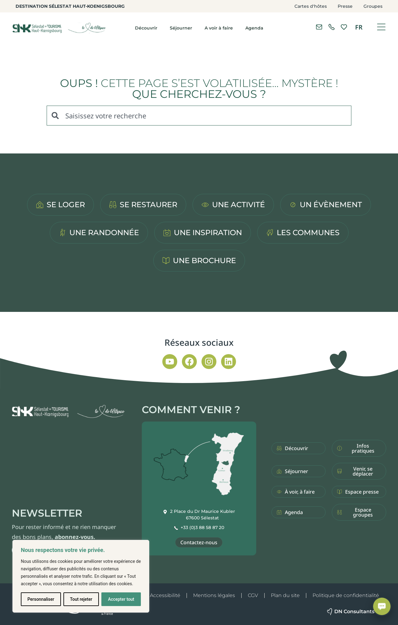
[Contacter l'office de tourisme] (319, 27)
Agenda (254, 28)
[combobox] (199, 115)
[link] (331, 27)
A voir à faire (219, 28)
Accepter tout (121, 599)
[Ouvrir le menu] (381, 27)
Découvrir (146, 28)
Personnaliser (40, 599)
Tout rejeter (81, 599)
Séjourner (181, 28)
